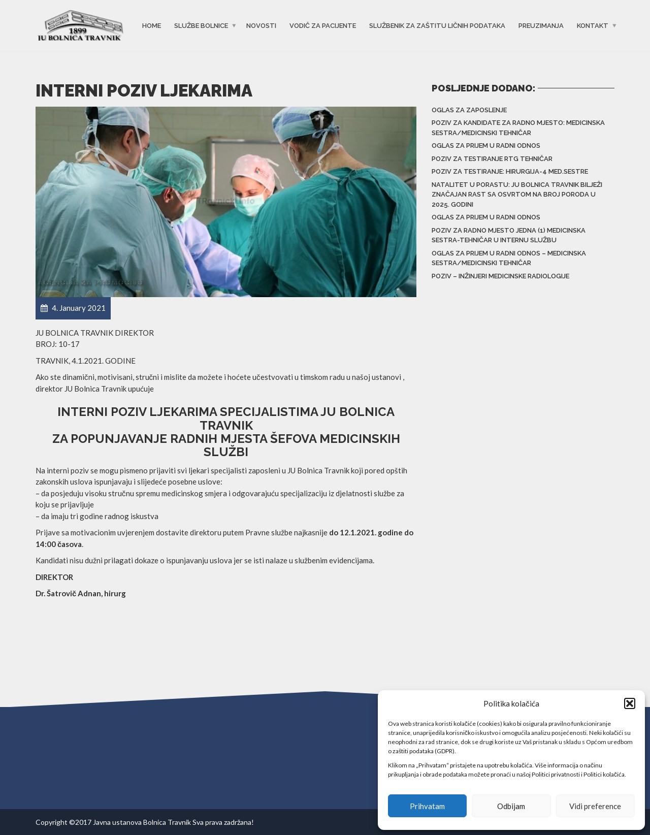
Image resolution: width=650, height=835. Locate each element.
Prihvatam (427, 806)
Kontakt (592, 25)
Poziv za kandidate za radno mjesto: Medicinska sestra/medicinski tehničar (518, 128)
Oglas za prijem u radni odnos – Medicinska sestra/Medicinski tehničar (509, 258)
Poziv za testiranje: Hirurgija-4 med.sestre (510, 171)
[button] (630, 703)
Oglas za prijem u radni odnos (486, 145)
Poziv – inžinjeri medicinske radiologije (500, 276)
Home (151, 25)
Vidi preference (595, 806)
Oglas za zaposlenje (469, 110)
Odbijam (511, 806)
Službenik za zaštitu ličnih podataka (437, 25)
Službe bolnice (201, 25)
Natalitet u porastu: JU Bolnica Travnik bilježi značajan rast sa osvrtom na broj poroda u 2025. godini (517, 194)
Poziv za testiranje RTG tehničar (492, 159)
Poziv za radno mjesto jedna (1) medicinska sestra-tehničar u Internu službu (509, 235)
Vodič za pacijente (322, 25)
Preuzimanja (541, 25)
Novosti (261, 25)
